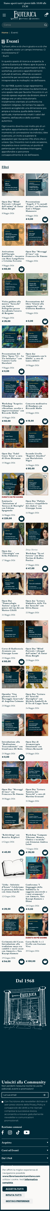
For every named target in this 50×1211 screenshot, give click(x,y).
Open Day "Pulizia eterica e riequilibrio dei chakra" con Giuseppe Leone (37, 504)
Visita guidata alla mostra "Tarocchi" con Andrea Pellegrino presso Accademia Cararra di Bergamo (12, 307)
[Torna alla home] (25, 15)
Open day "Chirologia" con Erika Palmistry (10, 553)
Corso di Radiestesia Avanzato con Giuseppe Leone (12, 651)
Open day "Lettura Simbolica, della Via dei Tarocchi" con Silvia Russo (36, 604)
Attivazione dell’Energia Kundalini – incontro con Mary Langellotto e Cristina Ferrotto (13, 256)
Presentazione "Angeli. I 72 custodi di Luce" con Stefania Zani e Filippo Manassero (37, 206)
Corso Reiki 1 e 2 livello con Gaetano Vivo (36, 944)
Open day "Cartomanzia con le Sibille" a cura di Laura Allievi (36, 357)
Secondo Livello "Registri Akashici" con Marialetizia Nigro (36, 457)
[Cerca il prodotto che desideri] (22, 25)
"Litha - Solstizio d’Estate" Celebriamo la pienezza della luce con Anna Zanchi (13, 888)
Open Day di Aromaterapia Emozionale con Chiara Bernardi (34, 745)
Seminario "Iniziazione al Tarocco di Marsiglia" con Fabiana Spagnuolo (13, 506)
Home (5, 32)
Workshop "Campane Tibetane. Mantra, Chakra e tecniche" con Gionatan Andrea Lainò (37, 839)
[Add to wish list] (21, 177)
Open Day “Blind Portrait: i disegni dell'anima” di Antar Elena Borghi (12, 205)
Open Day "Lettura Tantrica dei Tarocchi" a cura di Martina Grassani (35, 793)
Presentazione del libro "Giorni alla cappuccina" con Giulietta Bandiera (35, 305)
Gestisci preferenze (17, 1201)
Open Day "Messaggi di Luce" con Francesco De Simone (36, 254)
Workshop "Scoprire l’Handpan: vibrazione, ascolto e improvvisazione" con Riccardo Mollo (13, 408)
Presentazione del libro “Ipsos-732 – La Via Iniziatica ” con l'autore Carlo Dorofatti (13, 358)
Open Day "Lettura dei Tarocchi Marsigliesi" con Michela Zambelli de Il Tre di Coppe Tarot (37, 699)
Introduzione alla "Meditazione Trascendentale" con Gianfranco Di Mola (12, 745)
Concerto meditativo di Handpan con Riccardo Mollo (36, 406)
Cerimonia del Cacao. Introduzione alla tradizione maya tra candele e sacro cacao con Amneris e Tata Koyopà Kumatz (13, 947)
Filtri (5, 167)
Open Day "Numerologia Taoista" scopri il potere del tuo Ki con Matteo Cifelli (13, 605)
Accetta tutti (15, 1188)
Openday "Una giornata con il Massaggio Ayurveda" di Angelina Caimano (13, 698)
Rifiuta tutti (13, 1195)
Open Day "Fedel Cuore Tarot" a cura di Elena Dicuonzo (12, 456)
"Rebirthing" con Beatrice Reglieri (11, 836)
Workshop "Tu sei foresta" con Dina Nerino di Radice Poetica (35, 557)
